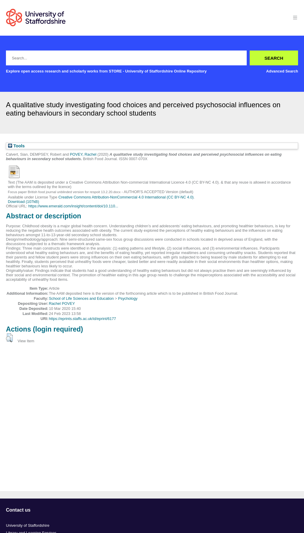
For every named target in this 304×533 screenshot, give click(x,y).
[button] (9, 337)
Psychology (127, 298)
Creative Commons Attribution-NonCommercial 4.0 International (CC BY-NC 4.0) (126, 197)
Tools (16, 146)
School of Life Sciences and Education (81, 298)
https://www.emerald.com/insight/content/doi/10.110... (73, 206)
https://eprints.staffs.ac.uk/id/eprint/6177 (82, 318)
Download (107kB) (23, 201)
